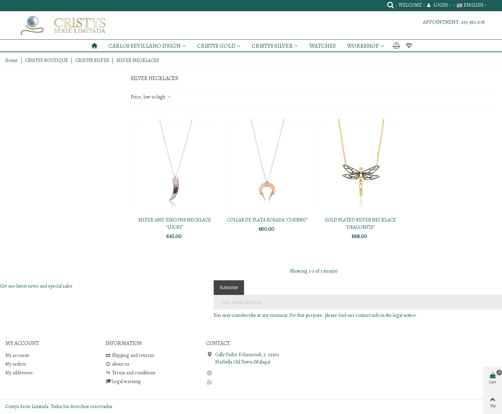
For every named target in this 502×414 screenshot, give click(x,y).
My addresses (19, 372)
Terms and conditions (130, 372)
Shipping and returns (130, 355)
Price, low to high (151, 97)
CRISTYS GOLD (216, 46)
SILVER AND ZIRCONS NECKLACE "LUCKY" (174, 224)
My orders (15, 364)
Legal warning (123, 381)
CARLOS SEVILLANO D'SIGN (144, 46)
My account (17, 355)
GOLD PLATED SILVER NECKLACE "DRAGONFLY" (360, 224)
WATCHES (322, 46)
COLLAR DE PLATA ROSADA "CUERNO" (267, 220)
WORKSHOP (363, 46)
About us (117, 364)
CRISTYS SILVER (272, 46)
